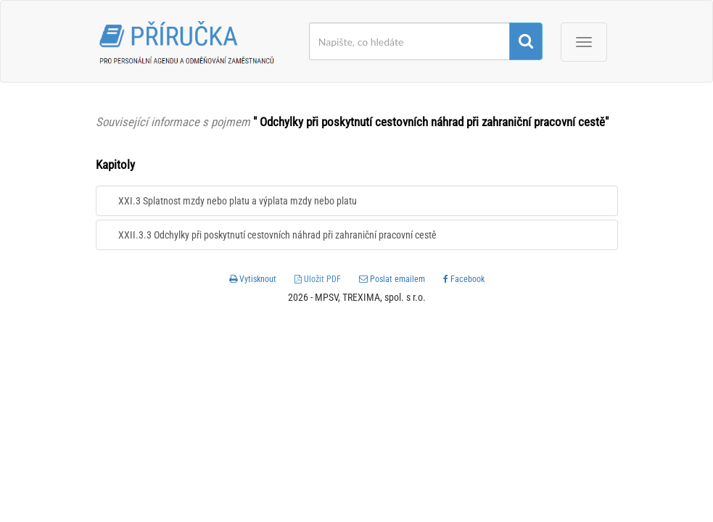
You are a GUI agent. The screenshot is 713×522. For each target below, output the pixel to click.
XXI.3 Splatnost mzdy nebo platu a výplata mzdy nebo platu (237, 201)
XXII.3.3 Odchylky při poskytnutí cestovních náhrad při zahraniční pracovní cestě (277, 235)
